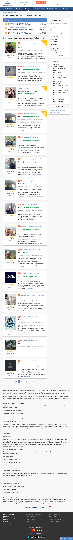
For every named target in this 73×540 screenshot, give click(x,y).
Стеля (27, 521)
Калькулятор (39, 8)
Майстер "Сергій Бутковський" (31, 250)
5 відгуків (10, 264)
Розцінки (28, 8)
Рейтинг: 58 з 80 (10, 262)
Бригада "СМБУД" (23, 88)
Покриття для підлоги (55, 519)
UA (15, 2)
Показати (53, 44)
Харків (59, 110)
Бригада (54, 39)
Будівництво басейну (59, 92)
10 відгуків (10, 128)
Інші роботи (55, 64)
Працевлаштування (53, 8)
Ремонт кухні (56, 83)
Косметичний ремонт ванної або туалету (19, 23)
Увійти (59, 4)
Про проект (42, 527)
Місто (52, 27)
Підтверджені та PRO (57, 52)
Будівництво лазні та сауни (60, 90)
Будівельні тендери (8, 514)
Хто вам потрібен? (56, 34)
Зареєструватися (59, 2)
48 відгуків (10, 81)
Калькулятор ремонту (9, 518)
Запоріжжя (57, 112)
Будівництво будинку (59, 75)
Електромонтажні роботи (33, 523)
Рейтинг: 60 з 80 (10, 126)
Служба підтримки (66, 538)
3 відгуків (10, 355)
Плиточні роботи (30, 516)
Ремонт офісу (57, 72)
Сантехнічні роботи (54, 523)
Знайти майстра (41, 2)
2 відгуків (10, 375)
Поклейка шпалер (31, 519)
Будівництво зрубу (58, 88)
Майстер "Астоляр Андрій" (29, 204)
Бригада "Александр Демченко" (31, 226)
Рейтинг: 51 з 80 (10, 101)
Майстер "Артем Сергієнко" (29, 137)
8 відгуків (10, 173)
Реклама (5, 519)
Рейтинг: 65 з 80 (10, 171)
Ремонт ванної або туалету (60, 85)
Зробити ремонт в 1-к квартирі (30, 4)
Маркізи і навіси (57, 97)
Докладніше (39, 60)
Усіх (53, 47)
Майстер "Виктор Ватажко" (29, 113)
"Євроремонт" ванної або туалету (17, 27)
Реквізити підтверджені (30, 276)
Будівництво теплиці (58, 99)
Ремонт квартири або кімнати (59, 69)
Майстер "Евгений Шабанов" (30, 361)
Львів (51, 112)
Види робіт (53, 61)
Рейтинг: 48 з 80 (10, 307)
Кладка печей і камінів (59, 94)
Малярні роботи (53, 516)
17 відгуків (10, 240)
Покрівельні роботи (54, 521)
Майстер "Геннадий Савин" (29, 340)
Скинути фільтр (59, 55)
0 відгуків (10, 57)
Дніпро (55, 110)
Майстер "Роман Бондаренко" (30, 43)
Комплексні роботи (57, 66)
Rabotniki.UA (40, 533)
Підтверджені (55, 48)
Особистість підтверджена (26, 47)
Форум (65, 8)
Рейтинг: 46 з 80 (10, 373)
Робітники (8, 8)
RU (15, 4)
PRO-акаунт (55, 50)
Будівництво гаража (58, 101)
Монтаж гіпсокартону (54, 518)
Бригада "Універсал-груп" (29, 66)
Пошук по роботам (55, 20)
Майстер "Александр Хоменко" (31, 159)
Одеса (63, 110)
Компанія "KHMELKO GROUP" (30, 273)
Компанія (54, 41)
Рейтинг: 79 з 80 (10, 79)
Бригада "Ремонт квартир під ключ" (32, 295)
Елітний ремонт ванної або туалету (17, 32)
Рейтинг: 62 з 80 (10, 55)
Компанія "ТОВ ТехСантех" (29, 317)
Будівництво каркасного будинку (59, 78)
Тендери (18, 8)
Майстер (54, 37)
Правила (5, 521)
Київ (51, 110)
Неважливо (55, 36)
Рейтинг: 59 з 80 (10, 216)
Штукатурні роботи (31, 518)
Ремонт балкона (57, 81)
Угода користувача (8, 523)
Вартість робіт (7, 516)
